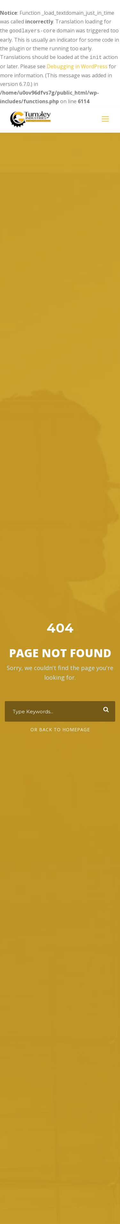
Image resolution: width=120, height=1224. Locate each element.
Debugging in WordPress (77, 65)
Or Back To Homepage (60, 729)
